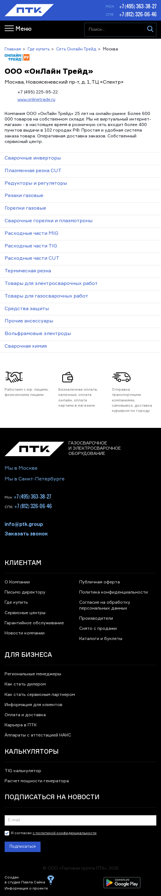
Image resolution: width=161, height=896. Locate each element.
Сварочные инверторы (33, 158)
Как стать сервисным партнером (40, 695)
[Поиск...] (120, 30)
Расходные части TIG (31, 246)
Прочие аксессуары (29, 321)
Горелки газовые (25, 208)
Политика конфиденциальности (113, 592)
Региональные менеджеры (33, 674)
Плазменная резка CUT (33, 170)
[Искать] (150, 30)
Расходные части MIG (31, 233)
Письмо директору (25, 592)
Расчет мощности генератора (37, 781)
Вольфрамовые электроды (38, 333)
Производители (96, 618)
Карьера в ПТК (21, 725)
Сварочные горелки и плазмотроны (48, 221)
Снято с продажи (98, 628)
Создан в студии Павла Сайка (25, 880)
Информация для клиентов (33, 705)
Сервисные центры (25, 613)
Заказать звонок (26, 533)
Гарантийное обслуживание (34, 623)
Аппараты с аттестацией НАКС (38, 735)
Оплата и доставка (25, 715)
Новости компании (25, 633)
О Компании (17, 582)
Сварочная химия (26, 346)
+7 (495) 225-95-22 (38, 92)
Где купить (16, 602)
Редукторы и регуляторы (36, 183)
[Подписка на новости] (80, 820)
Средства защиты (27, 308)
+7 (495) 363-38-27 (137, 6)
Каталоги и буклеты (100, 639)
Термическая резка (28, 271)
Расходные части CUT (32, 258)
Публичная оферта (99, 582)
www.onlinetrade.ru (36, 99)
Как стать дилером (25, 684)
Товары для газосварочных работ (46, 296)
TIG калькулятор (23, 771)
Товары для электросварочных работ (51, 283)
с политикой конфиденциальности (64, 833)
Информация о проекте (26, 888)
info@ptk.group (24, 523)
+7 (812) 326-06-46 (137, 14)
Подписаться (23, 847)
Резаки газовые (24, 195)
